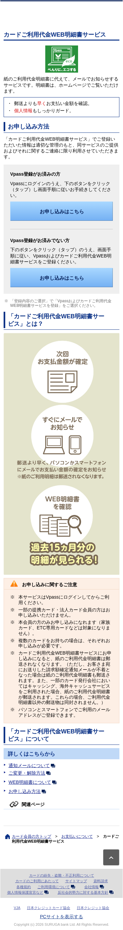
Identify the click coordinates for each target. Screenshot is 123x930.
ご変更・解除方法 (31, 773)
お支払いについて (77, 836)
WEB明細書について (34, 782)
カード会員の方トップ (31, 836)
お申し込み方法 (29, 791)
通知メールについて (33, 765)
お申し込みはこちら (62, 211)
